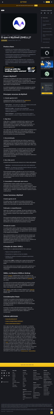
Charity (24, 386)
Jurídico (13, 378)
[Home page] (23, 2)
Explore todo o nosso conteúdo (27, 364)
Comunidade (14, 385)
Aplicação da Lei (35, 397)
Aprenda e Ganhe (46, 372)
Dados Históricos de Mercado (37, 378)
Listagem (24, 396)
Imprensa (13, 376)
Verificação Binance (36, 392)
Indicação (34, 375)
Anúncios (13, 375)
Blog (13, 383)
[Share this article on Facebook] (44, 13)
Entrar (36, 5)
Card (23, 376)
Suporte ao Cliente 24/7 (37, 384)
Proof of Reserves (36, 379)
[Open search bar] (44, 2)
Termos (13, 379)
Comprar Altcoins (46, 394)
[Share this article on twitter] (41, 13)
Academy (24, 378)
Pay (23, 375)
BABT (24, 383)
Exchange (24, 372)
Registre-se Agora (47, 93)
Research (24, 385)
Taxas (34, 389)
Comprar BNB (46, 389)
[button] (51, 2)
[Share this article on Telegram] (48, 13)
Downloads (35, 372)
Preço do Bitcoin (46, 376)
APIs (34, 391)
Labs (23, 399)
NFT (23, 382)
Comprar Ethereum (47, 393)
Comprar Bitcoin (46, 387)
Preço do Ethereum (47, 377)
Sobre (13, 372)
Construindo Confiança (16, 382)
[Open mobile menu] (51, 2)
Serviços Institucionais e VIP (27, 397)
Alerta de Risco (14, 386)
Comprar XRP (46, 390)
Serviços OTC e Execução (37, 376)
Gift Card (24, 379)
